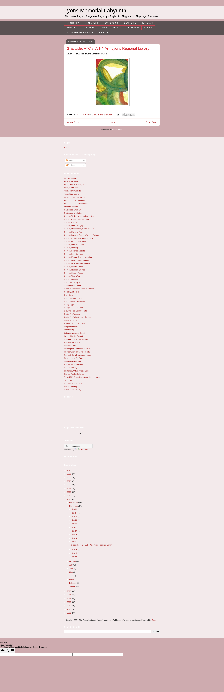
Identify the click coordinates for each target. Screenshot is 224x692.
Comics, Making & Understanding (78, 257)
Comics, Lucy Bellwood (73, 254)
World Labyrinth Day (72, 390)
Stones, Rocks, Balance (74, 374)
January (72, 587)
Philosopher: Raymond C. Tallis (77, 349)
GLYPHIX (148, 28)
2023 (69, 474)
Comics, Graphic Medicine (75, 241)
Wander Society (70, 387)
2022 (69, 478)
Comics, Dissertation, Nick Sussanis (79, 229)
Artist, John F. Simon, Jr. (74, 184)
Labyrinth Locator (71, 326)
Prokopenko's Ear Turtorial (75, 358)
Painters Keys (70, 345)
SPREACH (103, 32)
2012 (69, 602)
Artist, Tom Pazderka (72, 191)
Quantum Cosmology (73, 361)
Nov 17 (74, 542)
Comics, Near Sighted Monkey (76, 260)
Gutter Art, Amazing (72, 314)
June (71, 568)
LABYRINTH (133, 28)
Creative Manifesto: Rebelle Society (79, 289)
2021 (69, 481)
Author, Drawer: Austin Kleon (76, 203)
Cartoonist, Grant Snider (74, 210)
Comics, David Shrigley (73, 225)
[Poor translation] (10, 650)
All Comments (73, 165)
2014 (69, 595)
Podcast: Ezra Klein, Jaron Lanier (78, 355)
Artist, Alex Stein (71, 181)
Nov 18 (74, 538)
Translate (81, 450)
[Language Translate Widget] (78, 446)
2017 (69, 496)
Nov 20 (74, 531)
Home (113, 122)
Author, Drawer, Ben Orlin (74, 200)
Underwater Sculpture (73, 383)
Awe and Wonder (71, 207)
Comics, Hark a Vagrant (74, 244)
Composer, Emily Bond (73, 282)
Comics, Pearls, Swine (73, 267)
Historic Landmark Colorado (75, 323)
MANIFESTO (72, 28)
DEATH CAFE (130, 23)
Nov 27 (74, 513)
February (73, 583)
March (72, 579)
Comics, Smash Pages (73, 273)
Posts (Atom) (117, 130)
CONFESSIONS (111, 23)
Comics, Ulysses (71, 279)
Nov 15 (74, 553)
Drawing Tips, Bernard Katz (75, 311)
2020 (69, 485)
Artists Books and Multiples (75, 197)
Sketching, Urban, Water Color (76, 371)
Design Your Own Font (73, 308)
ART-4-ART (118, 28)
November (73, 506)
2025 (69, 470)
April (71, 576)
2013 (69, 598)
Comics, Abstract (71, 222)
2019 (69, 488)
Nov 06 (74, 557)
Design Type (69, 304)
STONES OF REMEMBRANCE (80, 32)
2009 (69, 613)
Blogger (155, 620)
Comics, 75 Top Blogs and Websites (79, 216)
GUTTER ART (147, 23)
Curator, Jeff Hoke (71, 292)
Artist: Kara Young (71, 194)
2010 (69, 609)
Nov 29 (74, 509)
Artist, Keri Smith (71, 188)
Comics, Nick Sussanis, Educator (77, 263)
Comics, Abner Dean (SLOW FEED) (79, 219)
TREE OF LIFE (90, 28)
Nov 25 (74, 516)
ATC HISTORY (73, 23)
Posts (69, 160)
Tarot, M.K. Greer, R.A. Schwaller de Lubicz (82, 377)
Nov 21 (74, 527)
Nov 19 (74, 535)
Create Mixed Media (72, 285)
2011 (69, 606)
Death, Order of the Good (74, 298)
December (73, 502)
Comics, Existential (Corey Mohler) (78, 238)
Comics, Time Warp (72, 276)
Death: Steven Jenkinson (74, 301)
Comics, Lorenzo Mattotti (74, 251)
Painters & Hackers (72, 342)
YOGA (104, 28)
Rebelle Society (70, 368)
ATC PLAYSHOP (92, 23)
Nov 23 (74, 520)
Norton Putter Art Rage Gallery (76, 339)
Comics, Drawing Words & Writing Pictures (81, 235)
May (71, 572)
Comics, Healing (71, 248)
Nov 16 (74, 549)
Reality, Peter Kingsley (73, 364)
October (72, 561)
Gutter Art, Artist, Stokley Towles (77, 317)
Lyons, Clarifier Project (73, 336)
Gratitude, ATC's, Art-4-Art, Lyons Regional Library (108, 48)
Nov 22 (74, 524)
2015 (69, 591)
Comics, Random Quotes (74, 270)
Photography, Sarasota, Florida (77, 352)
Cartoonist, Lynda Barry (74, 213)
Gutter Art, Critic (70, 320)
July (71, 565)
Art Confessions (70, 178)
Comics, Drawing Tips (73, 232)
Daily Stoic (68, 295)
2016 (69, 499)
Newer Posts (73, 122)
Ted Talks (68, 380)
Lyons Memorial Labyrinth (95, 11)
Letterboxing (69, 330)
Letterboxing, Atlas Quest (74, 333)
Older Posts (151, 122)
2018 (69, 492)
